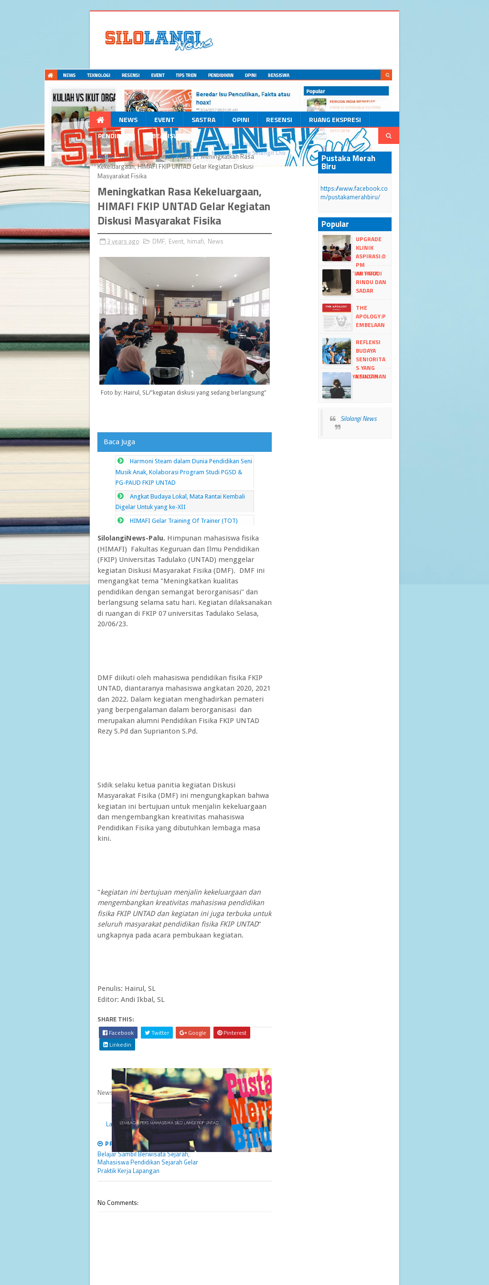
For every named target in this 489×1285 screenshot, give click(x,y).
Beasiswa (406, 121)
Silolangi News (379, 413)
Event (123, 121)
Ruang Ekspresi (294, 121)
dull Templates (104, 1264)
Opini (199, 121)
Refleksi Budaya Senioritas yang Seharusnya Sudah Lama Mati (401, 349)
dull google (70, 1273)
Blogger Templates (154, 1264)
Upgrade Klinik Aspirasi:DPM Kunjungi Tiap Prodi (398, 246)
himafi (125, 158)
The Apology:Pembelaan (400, 310)
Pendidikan (355, 121)
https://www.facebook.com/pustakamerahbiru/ (383, 187)
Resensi (238, 121)
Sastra (162, 121)
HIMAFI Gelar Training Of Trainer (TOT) (144, 545)
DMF (85, 158)
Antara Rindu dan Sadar (396, 272)
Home (65, 158)
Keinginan (391, 370)
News (87, 121)
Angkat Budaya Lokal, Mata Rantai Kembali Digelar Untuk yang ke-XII (183, 531)
